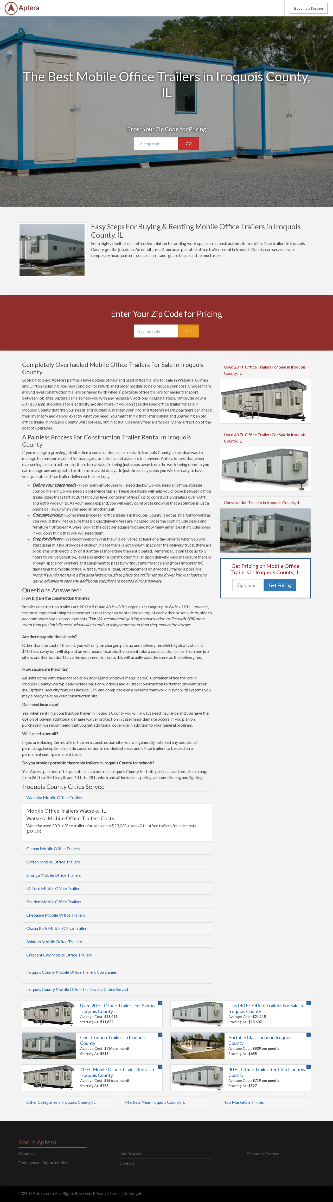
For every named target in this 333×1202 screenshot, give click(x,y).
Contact (127, 1163)
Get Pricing (280, 585)
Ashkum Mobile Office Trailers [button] (54, 941)
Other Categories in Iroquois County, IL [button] (60, 1102)
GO (189, 143)
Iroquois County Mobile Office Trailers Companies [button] (71, 972)
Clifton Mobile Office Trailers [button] (53, 861)
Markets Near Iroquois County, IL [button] (155, 1102)
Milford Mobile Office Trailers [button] (53, 888)
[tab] (117, 797)
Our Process (131, 1153)
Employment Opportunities (42, 1162)
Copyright (132, 1193)
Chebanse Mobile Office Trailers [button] (55, 914)
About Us (26, 1153)
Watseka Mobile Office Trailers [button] (54, 797)
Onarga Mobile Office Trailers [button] (53, 875)
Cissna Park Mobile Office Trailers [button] (57, 928)
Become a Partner (308, 8)
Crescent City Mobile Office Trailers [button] (59, 954)
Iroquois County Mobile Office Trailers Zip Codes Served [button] (77, 989)
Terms (114, 1193)
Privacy (99, 1193)
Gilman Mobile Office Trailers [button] (53, 848)
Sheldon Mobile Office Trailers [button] (53, 901)
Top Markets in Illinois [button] (244, 1102)
